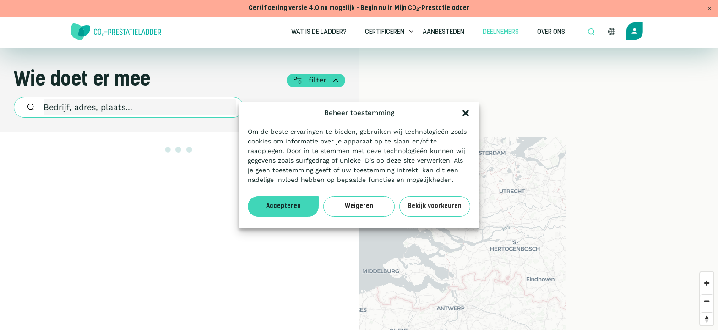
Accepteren (283, 206)
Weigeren (359, 206)
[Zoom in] (706, 283)
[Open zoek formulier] (591, 32)
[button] (465, 113)
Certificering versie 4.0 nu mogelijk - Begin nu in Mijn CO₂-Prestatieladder (359, 8)
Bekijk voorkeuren (435, 206)
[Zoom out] (706, 301)
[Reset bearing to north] (706, 318)
